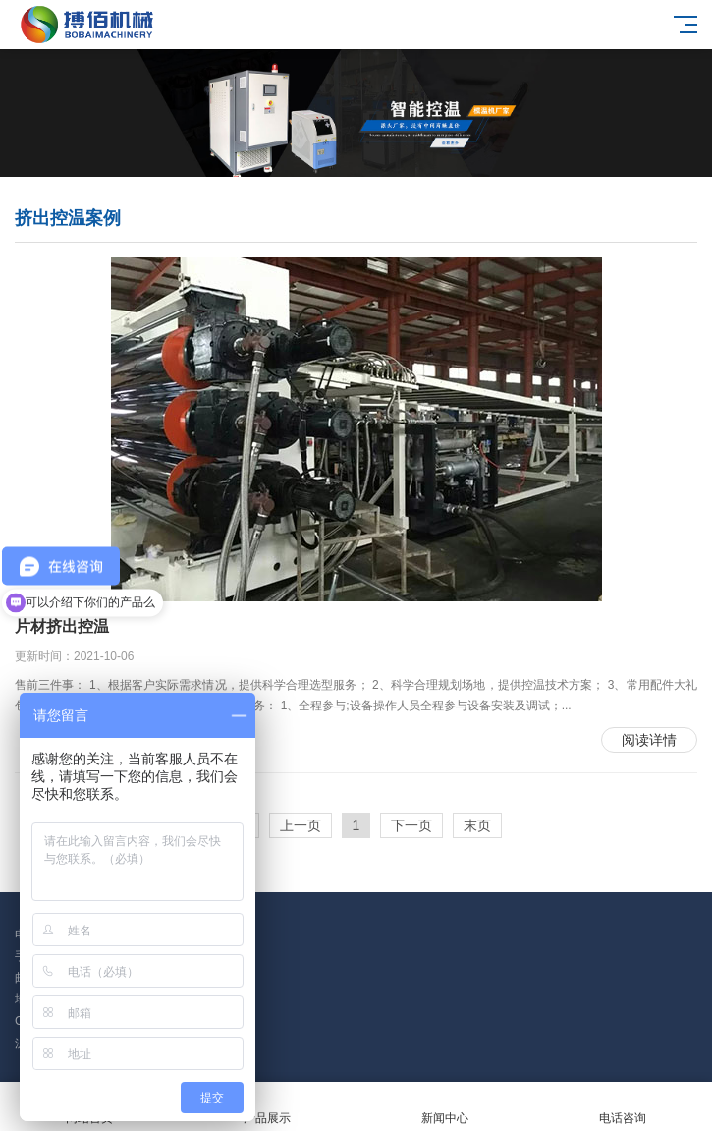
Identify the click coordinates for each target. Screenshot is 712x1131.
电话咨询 (623, 1107)
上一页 (300, 825)
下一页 (411, 825)
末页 (477, 825)
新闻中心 (445, 1107)
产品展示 (267, 1107)
